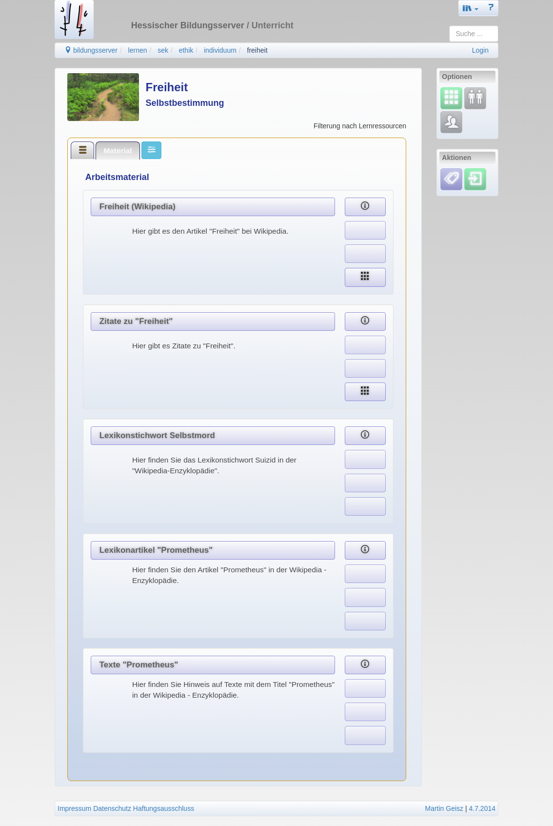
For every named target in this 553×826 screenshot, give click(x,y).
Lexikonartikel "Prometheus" (156, 550)
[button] (470, 8)
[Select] (451, 98)
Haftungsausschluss (163, 808)
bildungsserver (91, 50)
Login (480, 50)
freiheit (257, 50)
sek (163, 50)
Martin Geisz (444, 808)
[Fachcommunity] (451, 122)
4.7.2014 (482, 808)
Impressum (74, 808)
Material (117, 150)
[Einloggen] (475, 178)
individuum (220, 50)
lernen (137, 50)
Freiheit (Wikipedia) (137, 206)
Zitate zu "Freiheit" (136, 321)
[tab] (82, 150)
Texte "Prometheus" (138, 664)
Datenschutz (112, 808)
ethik (186, 50)
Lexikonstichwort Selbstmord (157, 435)
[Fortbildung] (475, 98)
